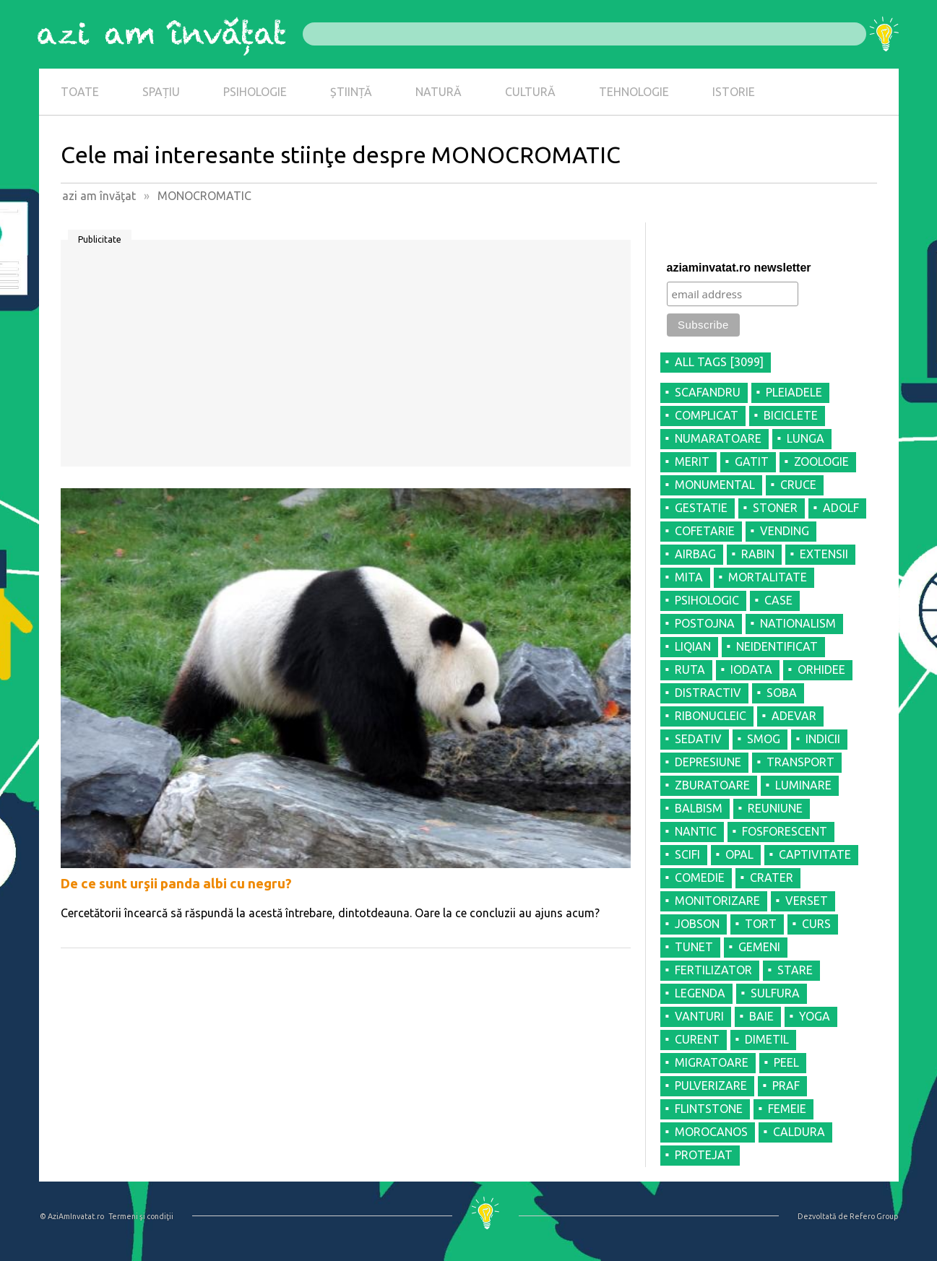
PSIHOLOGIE (255, 91)
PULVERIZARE (711, 1085)
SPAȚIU (161, 91)
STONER (775, 507)
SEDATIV (698, 738)
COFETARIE (705, 530)
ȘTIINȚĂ (351, 91)
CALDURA (799, 1131)
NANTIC (696, 831)
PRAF (786, 1085)
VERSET (806, 900)
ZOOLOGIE (821, 461)
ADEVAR (794, 715)
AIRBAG (695, 553)
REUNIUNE (775, 808)
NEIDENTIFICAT (777, 646)
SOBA (782, 692)
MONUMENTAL (715, 484)
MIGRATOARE (711, 1062)
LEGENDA (700, 993)
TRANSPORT (800, 761)
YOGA (814, 1016)
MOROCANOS (711, 1131)
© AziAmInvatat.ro (72, 1216)
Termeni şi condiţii (140, 1216)
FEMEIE (787, 1108)
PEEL (786, 1062)
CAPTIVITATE (815, 854)
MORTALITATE (767, 577)
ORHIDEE (821, 669)
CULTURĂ (530, 91)
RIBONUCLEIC (710, 715)
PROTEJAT (704, 1154)
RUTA (690, 669)
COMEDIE (700, 877)
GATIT (752, 461)
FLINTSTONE (709, 1108)
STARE (795, 969)
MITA (689, 577)
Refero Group (874, 1216)
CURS (816, 923)
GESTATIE (701, 507)
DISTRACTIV (708, 692)
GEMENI (759, 946)
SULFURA (775, 993)
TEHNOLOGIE (634, 91)
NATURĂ (438, 91)
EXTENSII (824, 553)
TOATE (80, 91)
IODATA (751, 669)
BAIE (761, 1016)
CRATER (771, 877)
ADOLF (841, 507)
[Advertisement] (345, 358)
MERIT (692, 461)
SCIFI (687, 854)
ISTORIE (733, 91)
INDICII (823, 738)
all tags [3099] (719, 361)
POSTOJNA (705, 623)
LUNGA (805, 438)
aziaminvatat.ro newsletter (739, 267)
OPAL (739, 854)
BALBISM (698, 808)
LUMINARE (803, 785)
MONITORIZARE (717, 900)
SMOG (763, 738)
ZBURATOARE (712, 785)
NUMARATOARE (718, 438)
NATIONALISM (798, 623)
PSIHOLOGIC (707, 600)
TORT (761, 923)
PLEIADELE (794, 392)
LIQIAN (693, 646)
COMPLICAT (706, 415)
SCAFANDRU (707, 392)
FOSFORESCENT (784, 831)
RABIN (757, 553)
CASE (778, 600)
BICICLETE (791, 415)
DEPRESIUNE (708, 761)
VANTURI (699, 1016)
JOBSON (697, 923)
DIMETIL (767, 1039)
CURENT (697, 1039)
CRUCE (798, 484)
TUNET (694, 946)
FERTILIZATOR (713, 969)
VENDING (784, 530)
